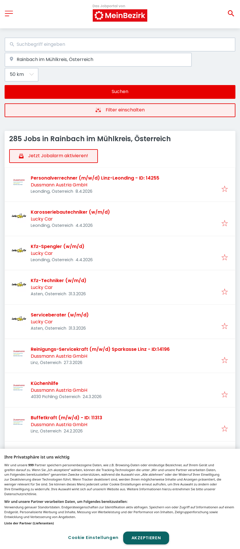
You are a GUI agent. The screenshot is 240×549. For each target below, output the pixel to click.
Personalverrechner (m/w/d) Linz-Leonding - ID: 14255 (95, 178)
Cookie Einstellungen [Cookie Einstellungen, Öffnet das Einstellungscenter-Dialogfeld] (93, 537)
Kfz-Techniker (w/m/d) (58, 280)
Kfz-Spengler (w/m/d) (57, 246)
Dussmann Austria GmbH (59, 185)
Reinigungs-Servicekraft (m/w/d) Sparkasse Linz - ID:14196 (100, 349)
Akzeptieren (146, 538)
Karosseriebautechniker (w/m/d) (70, 212)
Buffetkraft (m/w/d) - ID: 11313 (66, 417)
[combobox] (120, 45)
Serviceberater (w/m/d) (60, 315)
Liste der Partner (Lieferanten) (29, 523)
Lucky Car (42, 219)
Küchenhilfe (44, 383)
